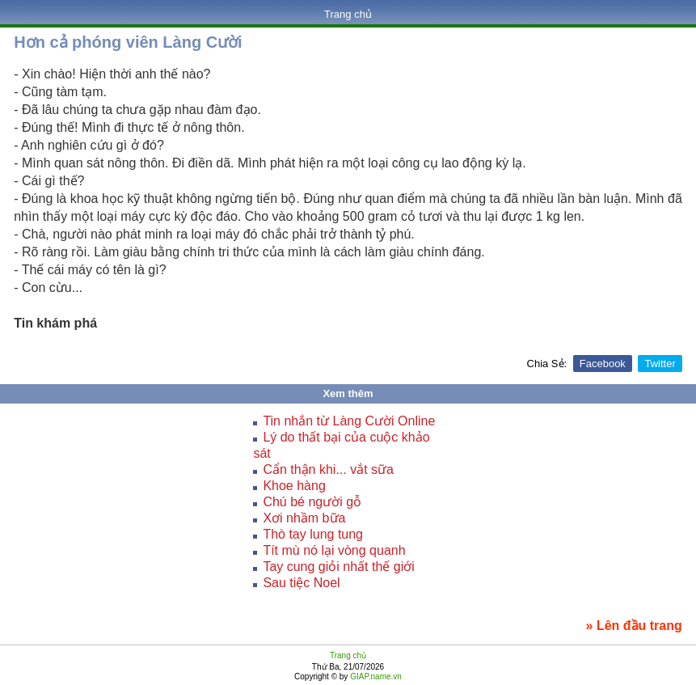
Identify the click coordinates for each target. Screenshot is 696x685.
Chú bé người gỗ (312, 502)
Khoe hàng (294, 486)
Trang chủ (348, 14)
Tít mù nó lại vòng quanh (334, 550)
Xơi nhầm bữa (304, 518)
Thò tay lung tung (313, 534)
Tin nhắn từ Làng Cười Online (349, 421)
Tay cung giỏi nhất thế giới (338, 566)
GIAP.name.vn (375, 676)
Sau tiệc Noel (301, 583)
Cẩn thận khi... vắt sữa (328, 469)
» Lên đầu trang (634, 625)
